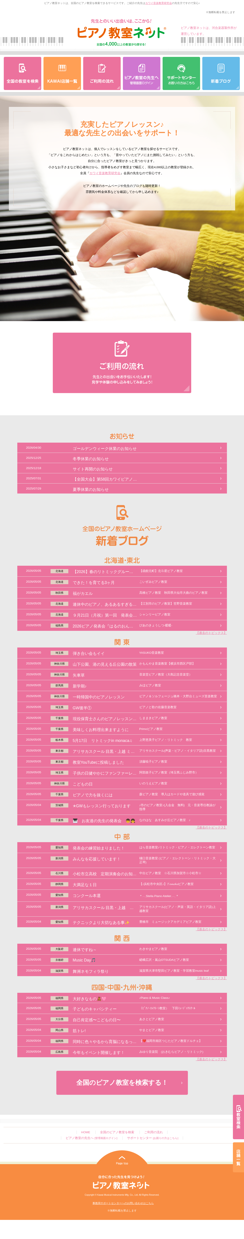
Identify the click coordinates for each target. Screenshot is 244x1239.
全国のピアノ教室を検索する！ (122, 1082)
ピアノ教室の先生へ (91, 1138)
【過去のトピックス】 (211, 633)
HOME (85, 1132)
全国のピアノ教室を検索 (117, 1132)
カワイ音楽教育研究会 (158, 3)
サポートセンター (152, 1138)
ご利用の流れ (153, 1132)
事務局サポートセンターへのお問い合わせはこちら (123, 1203)
